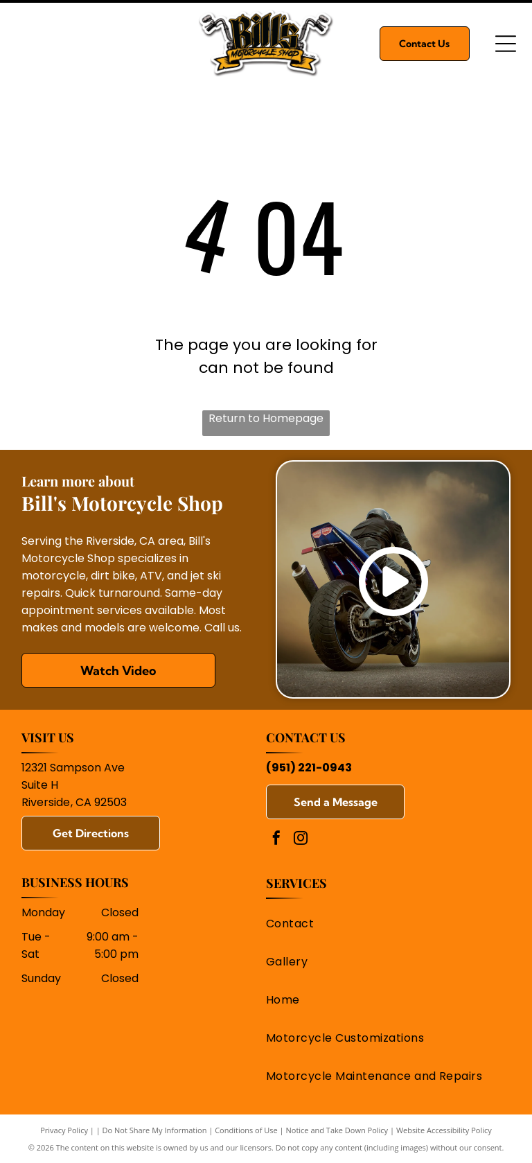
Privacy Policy (64, 1130)
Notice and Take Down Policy (337, 1130)
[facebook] (276, 840)
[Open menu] (505, 43)
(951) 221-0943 (309, 768)
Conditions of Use (246, 1130)
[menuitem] (383, 923)
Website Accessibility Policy (444, 1130)
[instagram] (300, 840)
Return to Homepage (266, 418)
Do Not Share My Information (155, 1130)
